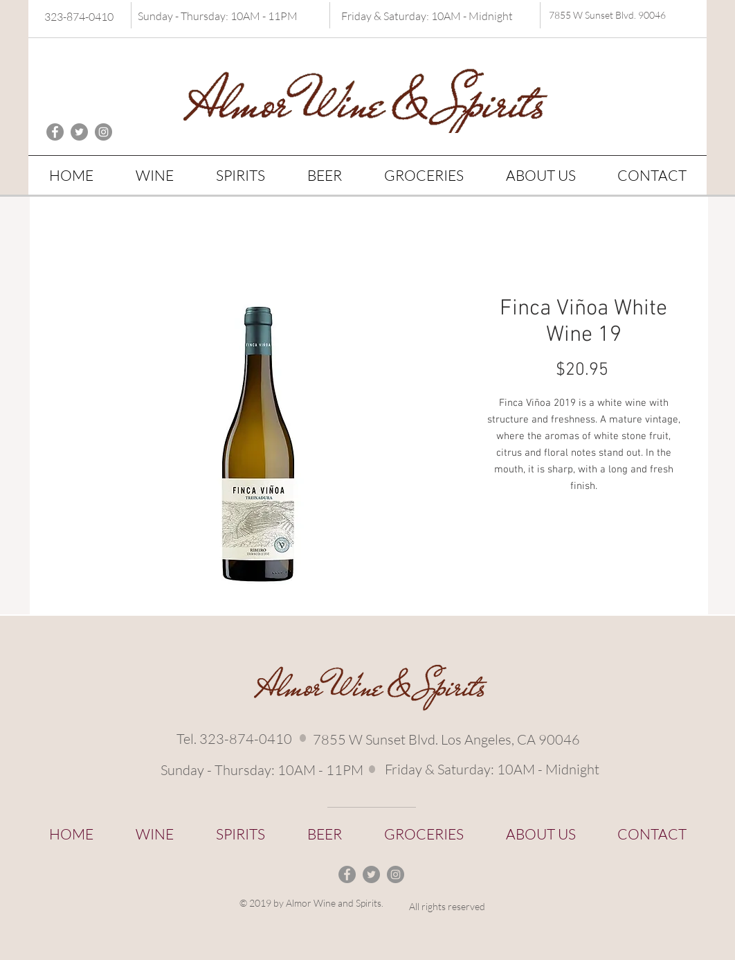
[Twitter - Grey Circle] (79, 132)
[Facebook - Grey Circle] (55, 132)
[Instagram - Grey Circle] (103, 132)
